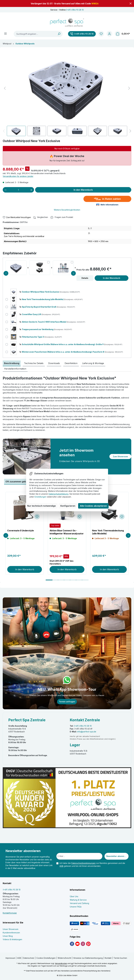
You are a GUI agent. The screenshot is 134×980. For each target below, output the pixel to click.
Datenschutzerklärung (58, 494)
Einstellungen (40, 497)
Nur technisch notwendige (41, 505)
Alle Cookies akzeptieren (93, 505)
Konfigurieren (67, 505)
